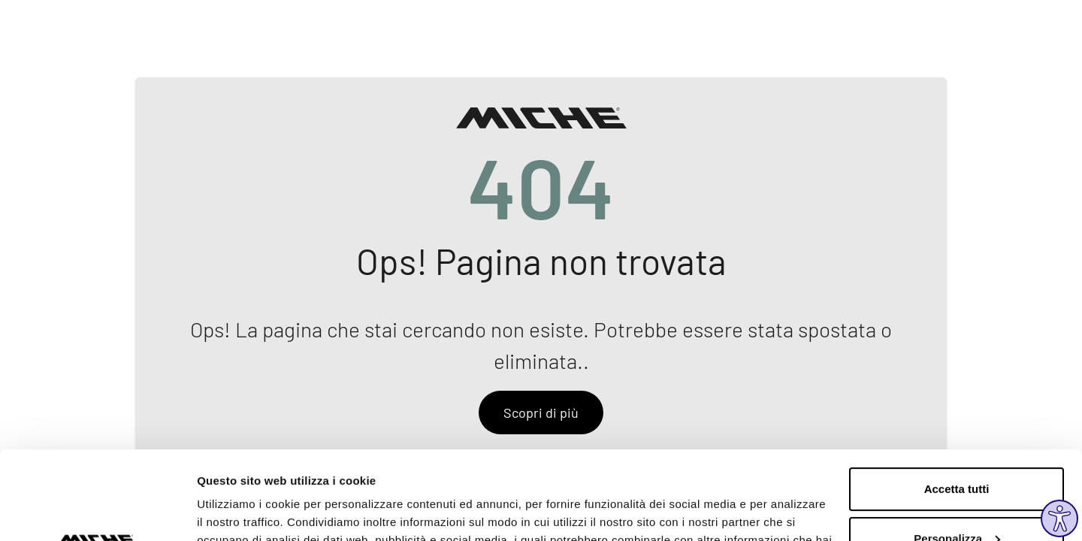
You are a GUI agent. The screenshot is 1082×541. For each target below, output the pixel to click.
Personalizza (957, 449)
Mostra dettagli (237, 511)
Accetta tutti (957, 400)
